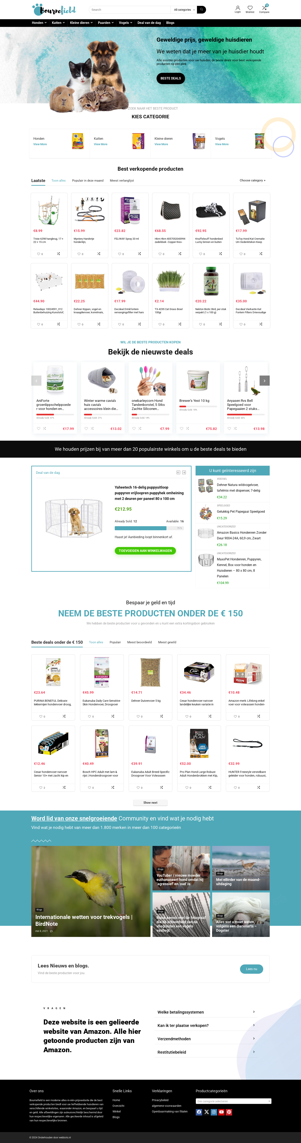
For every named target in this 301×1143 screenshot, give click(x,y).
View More (40, 144)
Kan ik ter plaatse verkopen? (183, 1025)
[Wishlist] (250, 8)
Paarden (104, 23)
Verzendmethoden (174, 1038)
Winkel (117, 1111)
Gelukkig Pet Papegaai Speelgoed (241, 511)
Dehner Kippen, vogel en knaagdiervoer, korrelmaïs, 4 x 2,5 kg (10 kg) (89, 312)
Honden (37, 23)
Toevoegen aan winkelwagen (145, 551)
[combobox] (234, 1101)
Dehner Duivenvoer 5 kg (146, 700)
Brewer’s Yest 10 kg (194, 401)
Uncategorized (226, 526)
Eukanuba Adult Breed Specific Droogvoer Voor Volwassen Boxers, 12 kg (150, 775)
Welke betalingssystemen (181, 1012)
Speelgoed (223, 505)
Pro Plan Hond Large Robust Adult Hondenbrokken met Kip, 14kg (199, 775)
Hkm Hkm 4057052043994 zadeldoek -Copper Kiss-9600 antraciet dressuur (170, 242)
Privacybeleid (160, 1100)
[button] (206, 1012)
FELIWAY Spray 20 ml (126, 238)
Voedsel (222, 478)
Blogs (170, 23)
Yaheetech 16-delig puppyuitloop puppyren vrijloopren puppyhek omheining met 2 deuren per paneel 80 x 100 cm (149, 493)
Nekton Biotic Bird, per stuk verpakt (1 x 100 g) (210, 311)
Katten (56, 23)
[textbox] (233, 1101)
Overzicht (118, 1105)
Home (116, 1100)
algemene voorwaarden (166, 1105)
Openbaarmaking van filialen (170, 1111)
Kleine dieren (79, 23)
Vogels (124, 23)
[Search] (201, 10)
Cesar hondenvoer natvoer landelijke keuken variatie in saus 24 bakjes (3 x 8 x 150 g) (198, 704)
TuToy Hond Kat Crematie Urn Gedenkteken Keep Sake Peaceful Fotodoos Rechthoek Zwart (250, 243)
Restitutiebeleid (172, 1052)
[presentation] (36, 381)
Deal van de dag (149, 23)
